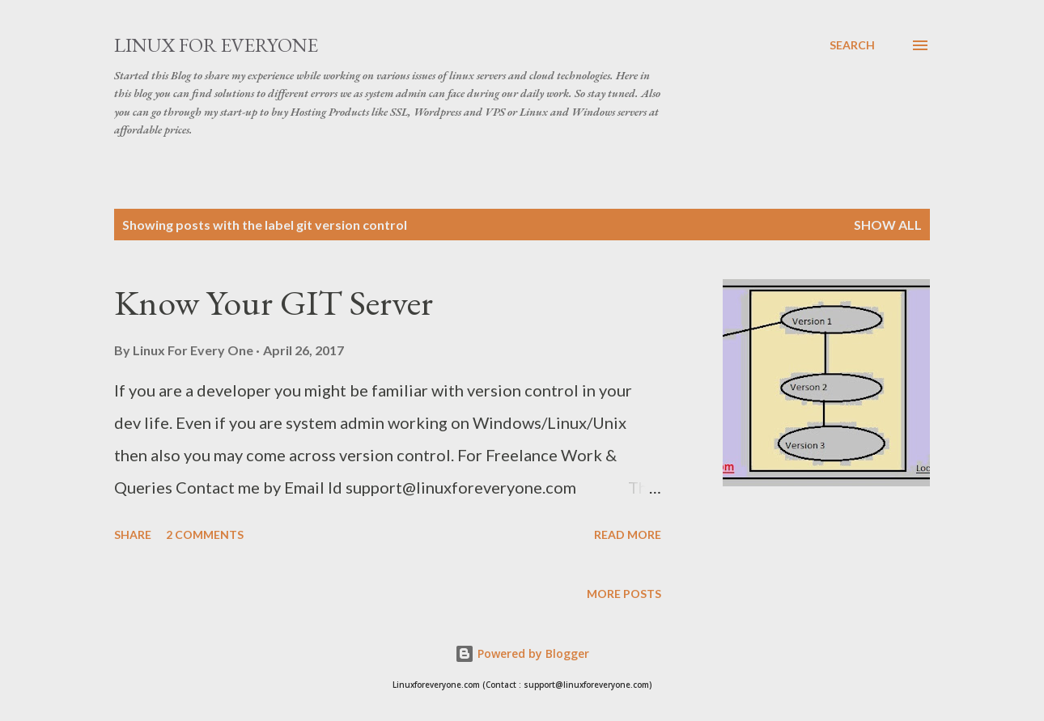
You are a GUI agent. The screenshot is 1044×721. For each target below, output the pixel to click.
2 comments (205, 534)
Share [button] (132, 534)
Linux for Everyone (216, 44)
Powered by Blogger (522, 653)
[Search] (852, 45)
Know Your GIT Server (273, 302)
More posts (624, 593)
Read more (627, 534)
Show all (888, 224)
